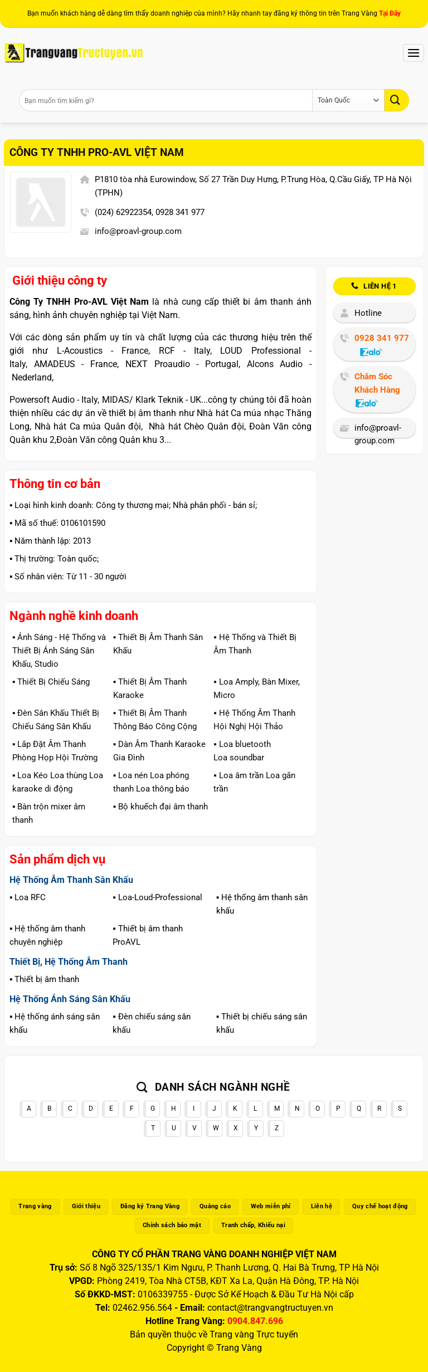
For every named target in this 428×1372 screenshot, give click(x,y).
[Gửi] (397, 100)
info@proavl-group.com (138, 231)
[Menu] (413, 52)
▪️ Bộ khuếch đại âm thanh (160, 807)
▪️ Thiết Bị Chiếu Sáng (51, 682)
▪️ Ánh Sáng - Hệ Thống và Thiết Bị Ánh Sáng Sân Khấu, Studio (59, 650)
